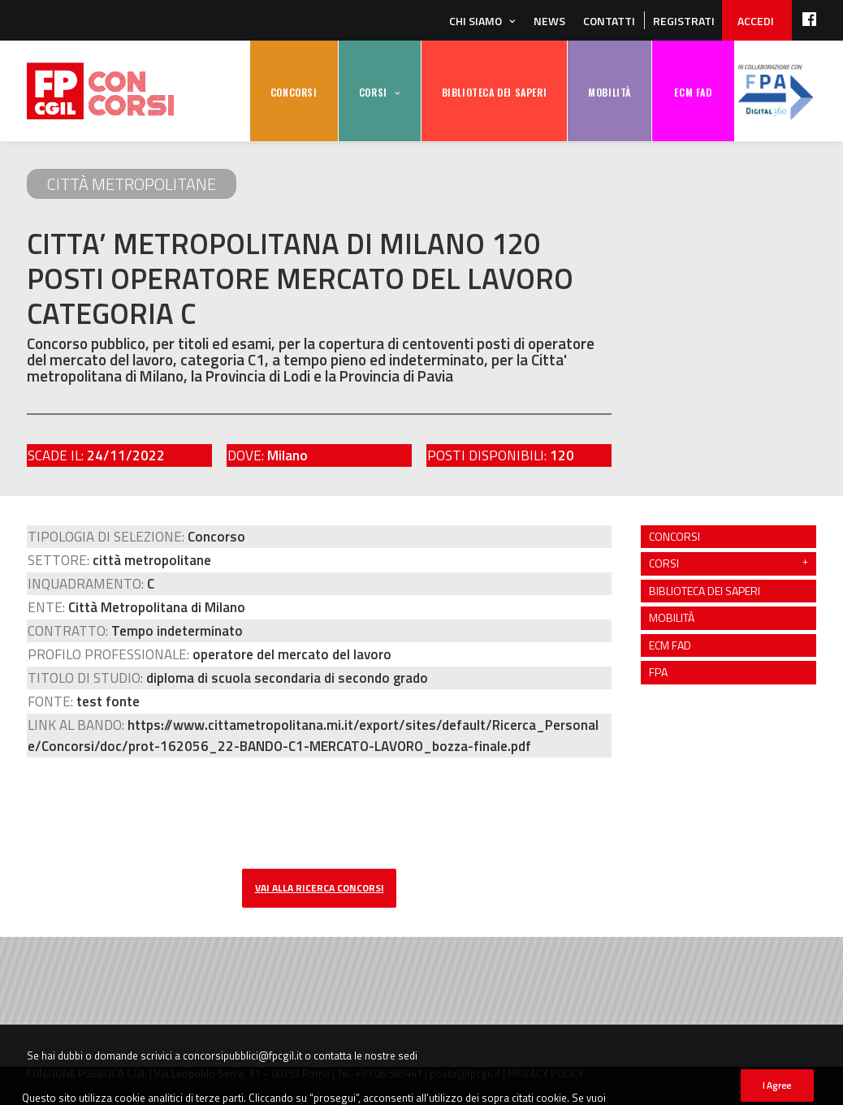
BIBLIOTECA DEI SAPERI (494, 92)
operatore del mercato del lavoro (291, 654)
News (549, 20)
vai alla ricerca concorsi (319, 888)
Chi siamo (475, 20)
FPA (775, 91)
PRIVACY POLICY (546, 1073)
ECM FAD (692, 92)
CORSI (373, 92)
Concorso (216, 536)
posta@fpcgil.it (465, 1073)
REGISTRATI (684, 20)
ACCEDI (755, 20)
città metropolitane (131, 183)
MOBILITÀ (609, 92)
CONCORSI (294, 92)
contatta (332, 1055)
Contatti (609, 20)
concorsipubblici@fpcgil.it (242, 1055)
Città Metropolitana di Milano (156, 607)
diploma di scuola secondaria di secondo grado (287, 677)
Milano (287, 455)
